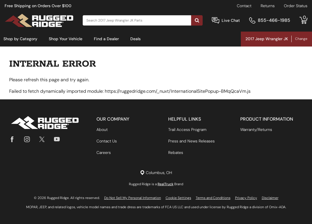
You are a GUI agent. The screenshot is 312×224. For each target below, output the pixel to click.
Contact (244, 5)
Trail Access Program (187, 129)
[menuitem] (20, 39)
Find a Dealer (106, 38)
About (102, 129)
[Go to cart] (303, 20)
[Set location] (156, 173)
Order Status (295, 5)
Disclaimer (270, 198)
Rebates (175, 152)
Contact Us (106, 141)
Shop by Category (20, 38)
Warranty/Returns (256, 129)
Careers (103, 152)
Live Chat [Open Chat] (231, 20)
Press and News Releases (191, 141)
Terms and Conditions (213, 198)
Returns (268, 5)
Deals (135, 38)
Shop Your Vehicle (65, 38)
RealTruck (165, 184)
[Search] (137, 20)
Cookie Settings (178, 198)
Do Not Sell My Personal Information (132, 198)
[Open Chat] (215, 20)
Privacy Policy (246, 198)
